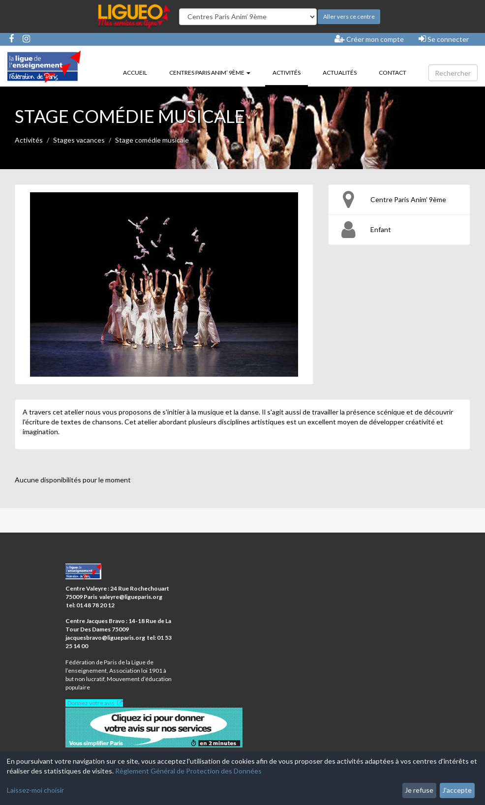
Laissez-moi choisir (35, 790)
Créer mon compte (369, 38)
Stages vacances (79, 140)
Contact (392, 72)
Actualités (340, 72)
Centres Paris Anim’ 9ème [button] (209, 72)
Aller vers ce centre (349, 16)
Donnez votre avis (91, 703)
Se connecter (444, 38)
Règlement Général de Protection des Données (188, 771)
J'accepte (457, 790)
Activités (290, 71)
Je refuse (419, 790)
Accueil (135, 72)
